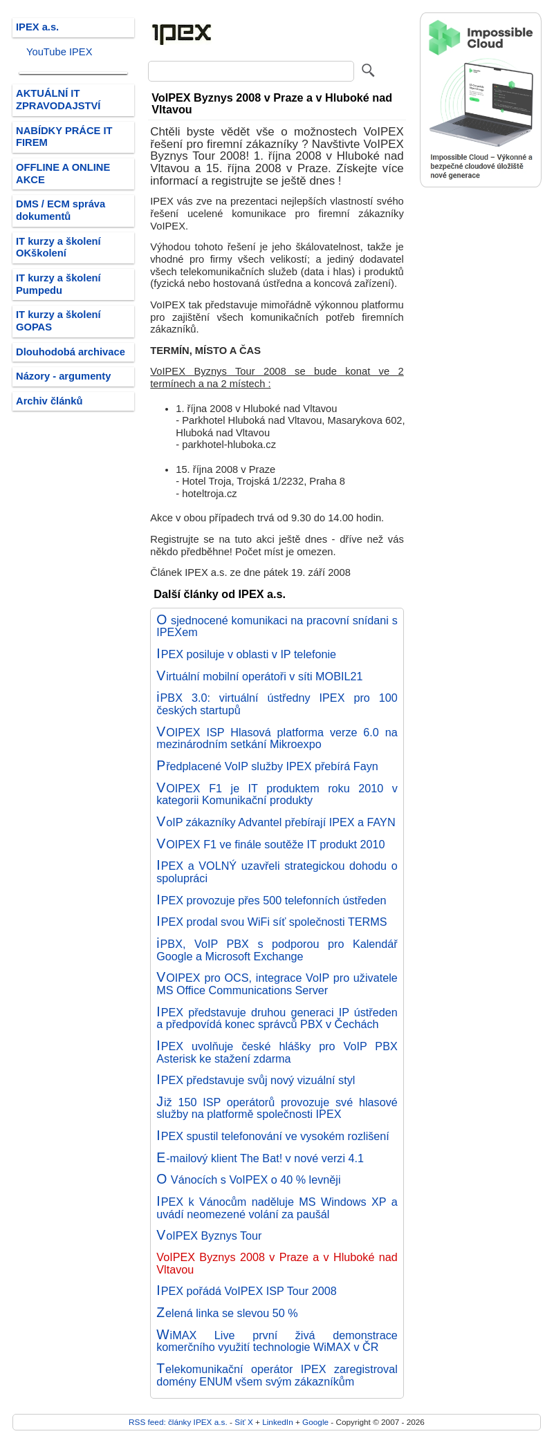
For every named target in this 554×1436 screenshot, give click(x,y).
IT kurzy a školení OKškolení (58, 247)
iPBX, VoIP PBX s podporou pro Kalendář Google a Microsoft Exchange (277, 950)
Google (315, 1421)
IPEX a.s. (37, 26)
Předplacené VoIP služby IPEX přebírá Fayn (267, 766)
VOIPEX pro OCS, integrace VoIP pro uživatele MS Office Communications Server (277, 983)
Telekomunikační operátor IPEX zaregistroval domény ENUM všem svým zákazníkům (277, 1375)
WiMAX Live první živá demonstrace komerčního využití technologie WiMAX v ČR (277, 1341)
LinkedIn (277, 1421)
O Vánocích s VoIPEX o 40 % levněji (248, 1179)
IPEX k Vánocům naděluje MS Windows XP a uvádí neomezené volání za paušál (277, 1207)
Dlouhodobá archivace (70, 351)
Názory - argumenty (63, 376)
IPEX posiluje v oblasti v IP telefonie (246, 654)
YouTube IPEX (59, 51)
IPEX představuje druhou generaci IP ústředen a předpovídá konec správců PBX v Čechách (277, 1018)
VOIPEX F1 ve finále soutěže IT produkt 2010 (270, 844)
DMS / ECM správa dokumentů (60, 210)
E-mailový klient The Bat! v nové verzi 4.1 (260, 1158)
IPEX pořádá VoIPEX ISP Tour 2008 (246, 1291)
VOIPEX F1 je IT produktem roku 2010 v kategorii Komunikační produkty (277, 794)
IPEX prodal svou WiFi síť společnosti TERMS (271, 921)
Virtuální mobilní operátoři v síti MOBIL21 (259, 676)
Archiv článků (49, 401)
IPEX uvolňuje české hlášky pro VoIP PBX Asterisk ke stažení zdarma (277, 1052)
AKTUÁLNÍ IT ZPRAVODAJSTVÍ (58, 99)
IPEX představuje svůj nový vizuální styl (255, 1080)
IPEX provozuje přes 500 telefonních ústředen (271, 900)
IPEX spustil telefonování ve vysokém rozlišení (272, 1136)
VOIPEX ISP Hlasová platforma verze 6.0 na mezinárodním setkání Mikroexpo (277, 738)
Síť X (243, 1421)
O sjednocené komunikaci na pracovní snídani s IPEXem (277, 626)
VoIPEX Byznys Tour (208, 1235)
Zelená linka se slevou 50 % (227, 1313)
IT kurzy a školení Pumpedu (58, 284)
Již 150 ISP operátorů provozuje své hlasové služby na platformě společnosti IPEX (277, 1108)
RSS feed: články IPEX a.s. (178, 1421)
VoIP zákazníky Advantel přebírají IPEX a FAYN (275, 822)
